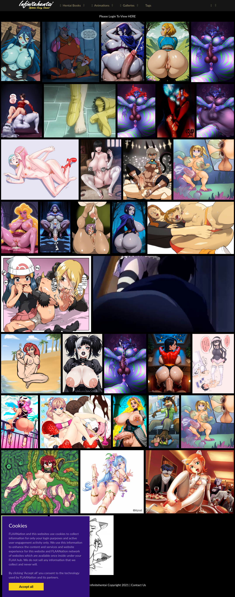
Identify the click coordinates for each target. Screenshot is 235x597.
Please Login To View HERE (117, 16)
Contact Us (138, 585)
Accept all (26, 587)
